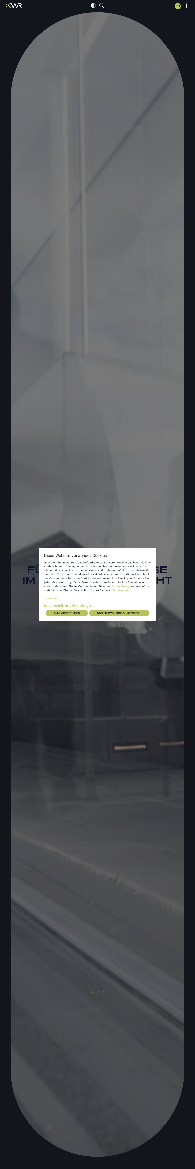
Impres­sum (51, 598)
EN (178, 6)
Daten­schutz (121, 590)
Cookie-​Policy (120, 586)
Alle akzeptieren (66, 613)
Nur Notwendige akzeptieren (119, 613)
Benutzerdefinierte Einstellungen (68, 606)
